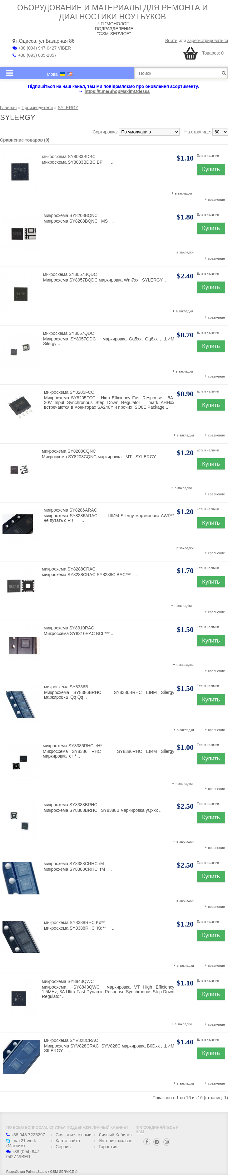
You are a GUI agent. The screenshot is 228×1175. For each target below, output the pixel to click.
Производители (37, 107)
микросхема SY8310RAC (69, 627)
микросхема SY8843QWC (68, 981)
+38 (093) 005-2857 (34, 55)
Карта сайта (68, 1140)
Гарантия (108, 1146)
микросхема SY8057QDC (68, 333)
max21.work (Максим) (21, 1143)
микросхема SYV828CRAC (71, 1040)
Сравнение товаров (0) (24, 139)
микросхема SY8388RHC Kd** (74, 922)
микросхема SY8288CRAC (69, 568)
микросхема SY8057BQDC (70, 274)
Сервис (63, 1146)
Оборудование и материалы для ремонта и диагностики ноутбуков (112, 12)
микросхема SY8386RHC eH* (72, 745)
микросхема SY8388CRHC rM (74, 863)
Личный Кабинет (115, 1134)
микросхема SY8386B (66, 686)
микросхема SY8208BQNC (70, 215)
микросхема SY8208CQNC (69, 451)
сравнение (216, 199)
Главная (8, 107)
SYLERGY (68, 107)
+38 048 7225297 (25, 1134)
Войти (171, 40)
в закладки (183, 193)
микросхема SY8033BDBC (69, 156)
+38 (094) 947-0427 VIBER (41, 48)
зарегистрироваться (207, 40)
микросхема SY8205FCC (69, 392)
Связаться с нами (74, 1134)
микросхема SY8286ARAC (70, 510)
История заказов (115, 1140)
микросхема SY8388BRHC (70, 804)
